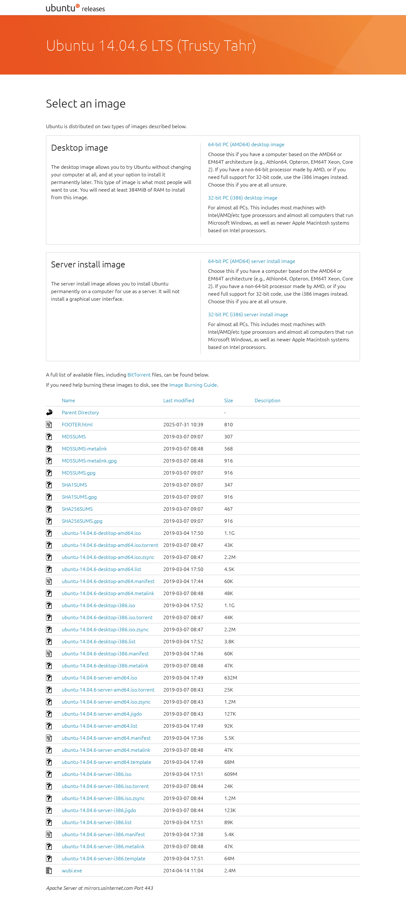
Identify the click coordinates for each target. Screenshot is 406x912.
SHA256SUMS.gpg (82, 521)
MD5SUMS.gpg (78, 473)
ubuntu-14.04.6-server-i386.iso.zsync (103, 798)
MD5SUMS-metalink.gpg (89, 460)
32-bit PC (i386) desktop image (243, 197)
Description (267, 400)
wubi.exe (72, 870)
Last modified (178, 400)
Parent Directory (80, 412)
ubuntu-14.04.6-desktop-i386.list (98, 641)
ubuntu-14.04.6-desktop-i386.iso (98, 605)
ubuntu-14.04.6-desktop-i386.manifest (105, 653)
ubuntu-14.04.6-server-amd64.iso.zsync (106, 702)
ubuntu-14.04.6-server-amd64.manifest (106, 738)
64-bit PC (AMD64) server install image (251, 261)
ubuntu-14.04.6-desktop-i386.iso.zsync (105, 629)
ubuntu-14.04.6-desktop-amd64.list (101, 569)
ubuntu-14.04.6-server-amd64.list (99, 726)
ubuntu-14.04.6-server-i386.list (97, 822)
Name (68, 400)
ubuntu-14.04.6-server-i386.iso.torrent (105, 786)
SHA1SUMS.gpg (79, 497)
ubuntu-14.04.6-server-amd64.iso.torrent (108, 689)
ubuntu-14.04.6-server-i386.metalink (103, 846)
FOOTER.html (77, 424)
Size (228, 400)
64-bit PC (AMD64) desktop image (246, 144)
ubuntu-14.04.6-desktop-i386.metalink (105, 665)
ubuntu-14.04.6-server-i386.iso (96, 774)
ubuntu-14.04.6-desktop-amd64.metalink (108, 593)
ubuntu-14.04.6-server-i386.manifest (103, 834)
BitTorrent (139, 374)
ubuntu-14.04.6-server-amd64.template (106, 762)
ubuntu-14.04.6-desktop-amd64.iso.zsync (108, 557)
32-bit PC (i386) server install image (248, 314)
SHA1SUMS (74, 485)
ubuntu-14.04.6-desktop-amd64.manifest (108, 581)
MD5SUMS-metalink (84, 448)
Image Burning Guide (193, 385)
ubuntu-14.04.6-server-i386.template (104, 858)
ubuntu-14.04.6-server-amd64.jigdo (102, 714)
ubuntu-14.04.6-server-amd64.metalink (106, 750)
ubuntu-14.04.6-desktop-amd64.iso (101, 533)
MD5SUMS (74, 436)
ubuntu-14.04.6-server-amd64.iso (99, 677)
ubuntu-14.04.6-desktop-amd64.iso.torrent (110, 545)
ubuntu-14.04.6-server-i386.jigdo (99, 810)
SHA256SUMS (77, 509)
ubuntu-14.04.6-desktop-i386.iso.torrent (107, 617)
